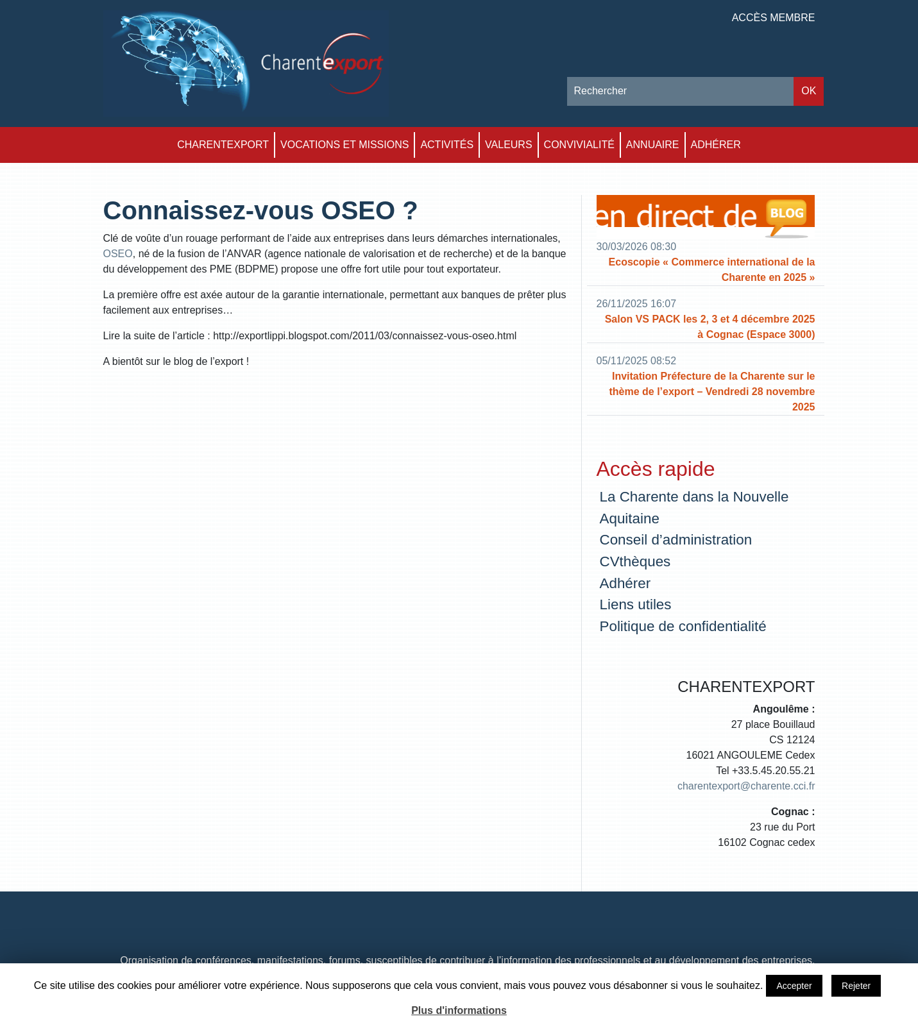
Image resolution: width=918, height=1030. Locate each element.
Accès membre (773, 17)
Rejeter (856, 986)
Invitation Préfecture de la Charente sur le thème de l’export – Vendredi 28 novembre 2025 (712, 391)
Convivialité (579, 144)
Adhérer (716, 144)
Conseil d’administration (676, 540)
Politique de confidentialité (683, 626)
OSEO (118, 253)
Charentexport (223, 144)
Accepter (794, 986)
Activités (446, 144)
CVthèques (635, 561)
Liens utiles (636, 604)
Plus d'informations (459, 1010)
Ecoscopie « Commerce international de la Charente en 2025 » (712, 270)
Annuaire (652, 144)
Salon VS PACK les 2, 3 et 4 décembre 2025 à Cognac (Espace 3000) (710, 327)
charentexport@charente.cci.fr (746, 786)
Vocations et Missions (344, 144)
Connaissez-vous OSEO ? (260, 210)
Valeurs (508, 144)
